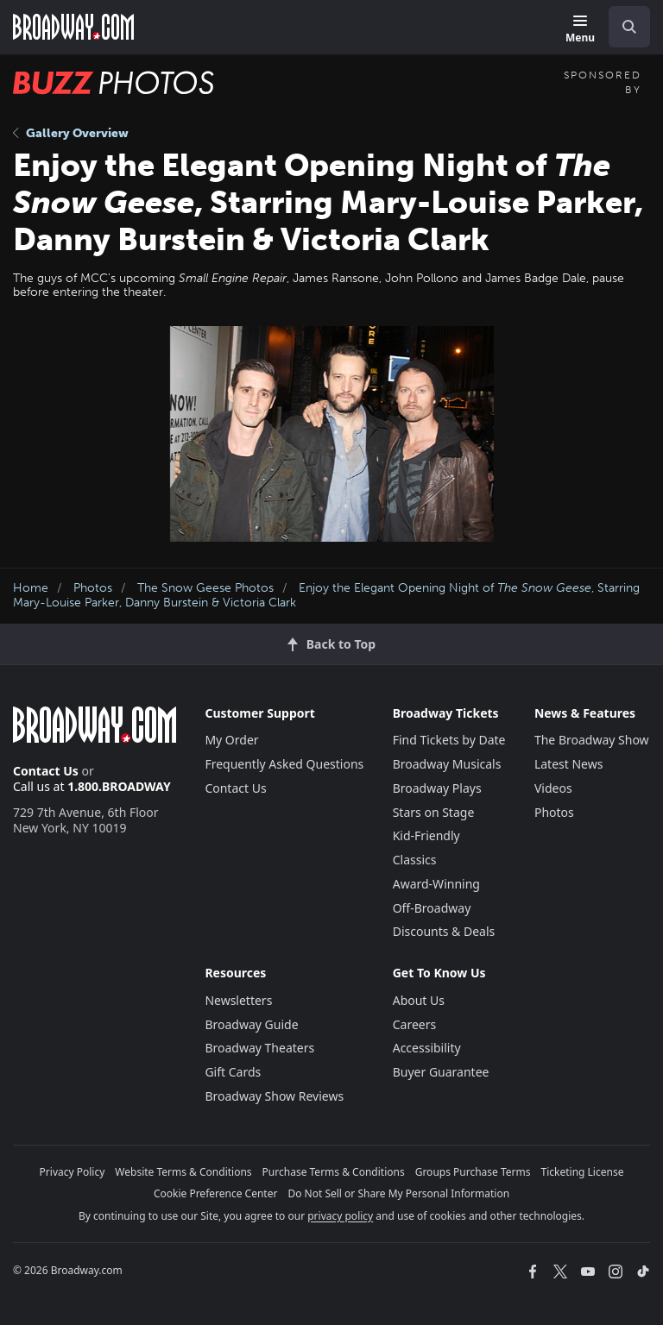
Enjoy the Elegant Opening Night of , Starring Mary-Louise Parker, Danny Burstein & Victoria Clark (326, 595)
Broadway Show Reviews (274, 1096)
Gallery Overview (71, 133)
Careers (414, 1024)
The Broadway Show (591, 740)
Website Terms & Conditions (183, 1172)
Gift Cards (233, 1072)
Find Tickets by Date (449, 740)
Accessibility (427, 1047)
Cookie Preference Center (216, 1193)
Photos (92, 588)
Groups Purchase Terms (473, 1172)
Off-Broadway (432, 908)
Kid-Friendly (426, 835)
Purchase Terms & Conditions (333, 1172)
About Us (419, 1000)
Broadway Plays (437, 788)
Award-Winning (436, 884)
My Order (231, 740)
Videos (553, 788)
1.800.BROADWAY (119, 786)
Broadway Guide (251, 1024)
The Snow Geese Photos (205, 588)
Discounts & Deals (444, 931)
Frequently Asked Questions (284, 764)
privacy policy (340, 1216)
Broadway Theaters (259, 1047)
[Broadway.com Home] (73, 27)
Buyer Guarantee (441, 1072)
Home (30, 588)
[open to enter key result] (629, 26)
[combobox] (622, 26)
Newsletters (238, 1000)
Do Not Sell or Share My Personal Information (398, 1193)
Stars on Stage (434, 812)
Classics (415, 859)
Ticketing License (582, 1172)
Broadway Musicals (447, 764)
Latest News (568, 764)
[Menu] (580, 30)
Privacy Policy (72, 1172)
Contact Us (46, 771)
